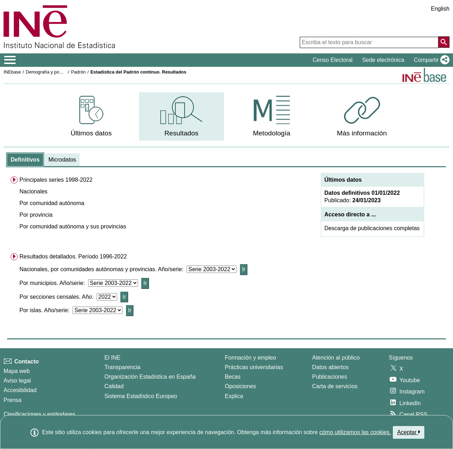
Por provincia (35, 215)
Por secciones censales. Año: (58, 297)
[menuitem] (91, 116)
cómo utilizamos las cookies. (355, 432)
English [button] (440, 9)
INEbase (12, 72)
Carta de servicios (334, 386)
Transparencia (122, 367)
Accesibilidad (20, 390)
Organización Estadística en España (150, 377)
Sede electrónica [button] (383, 60)
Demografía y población (50, 72)
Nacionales (33, 191)
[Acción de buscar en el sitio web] (443, 42)
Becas (232, 377)
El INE (112, 358)
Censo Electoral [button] (332, 60)
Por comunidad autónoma (51, 203)
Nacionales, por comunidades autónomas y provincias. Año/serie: (103, 269)
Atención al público (336, 358)
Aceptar (408, 432)
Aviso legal (17, 381)
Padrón (78, 72)
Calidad (114, 386)
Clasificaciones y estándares (39, 414)
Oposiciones (240, 386)
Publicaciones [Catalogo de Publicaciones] (329, 377)
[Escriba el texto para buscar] (369, 42)
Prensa (13, 400)
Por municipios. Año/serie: (53, 283)
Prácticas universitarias (254, 367)
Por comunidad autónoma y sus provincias (72, 226)
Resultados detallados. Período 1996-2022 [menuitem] (73, 256)
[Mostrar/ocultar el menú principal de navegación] (10, 60)
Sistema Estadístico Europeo (140, 396)
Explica (234, 396)
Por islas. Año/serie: (46, 310)
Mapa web (17, 371)
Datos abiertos (330, 367)
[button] (430, 60)
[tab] (25, 159)
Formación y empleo (250, 358)
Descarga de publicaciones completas (371, 228)
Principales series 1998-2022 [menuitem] (55, 180)
